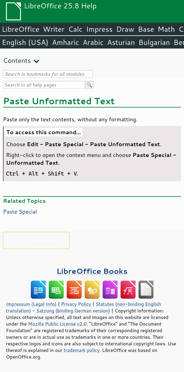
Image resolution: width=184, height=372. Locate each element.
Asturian (121, 42)
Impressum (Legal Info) (31, 304)
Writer (53, 29)
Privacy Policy (76, 304)
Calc (75, 29)
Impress (99, 29)
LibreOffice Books (92, 271)
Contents (17, 60)
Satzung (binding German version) (73, 310)
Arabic (93, 42)
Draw (125, 29)
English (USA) (25, 42)
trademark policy (82, 350)
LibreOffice (20, 29)
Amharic (65, 42)
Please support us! (36, 239)
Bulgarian (154, 42)
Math (166, 29)
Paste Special (20, 211)
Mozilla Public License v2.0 (57, 323)
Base (146, 29)
